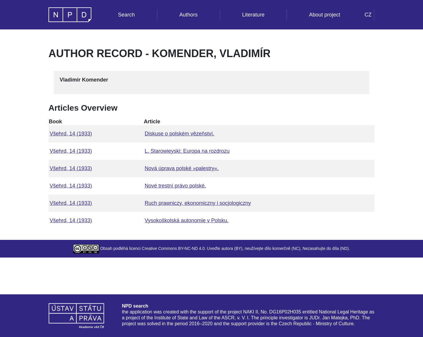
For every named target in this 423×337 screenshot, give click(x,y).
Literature (253, 15)
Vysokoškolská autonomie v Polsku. (186, 220)
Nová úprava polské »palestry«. (182, 168)
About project (324, 15)
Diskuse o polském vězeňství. (179, 134)
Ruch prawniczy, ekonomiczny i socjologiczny (198, 203)
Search (126, 15)
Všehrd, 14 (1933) (71, 134)
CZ (368, 15)
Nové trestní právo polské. (175, 186)
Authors (188, 15)
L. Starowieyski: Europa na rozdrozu (187, 151)
